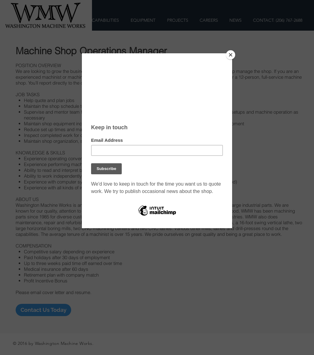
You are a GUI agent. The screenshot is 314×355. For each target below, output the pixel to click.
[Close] (230, 54)
